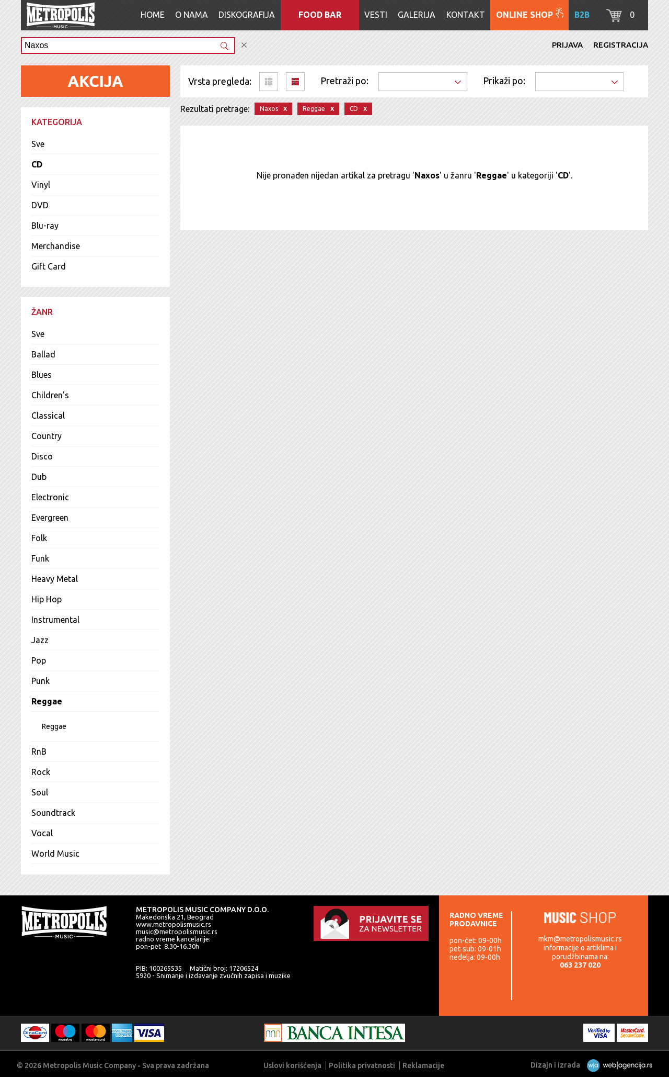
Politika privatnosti (362, 1065)
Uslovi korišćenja (292, 1065)
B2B (582, 14)
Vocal (42, 833)
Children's (50, 395)
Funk (40, 558)
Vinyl (40, 184)
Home (153, 14)
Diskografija (246, 14)
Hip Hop (46, 599)
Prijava (567, 44)
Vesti (375, 14)
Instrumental (55, 619)
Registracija (620, 44)
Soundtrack (53, 812)
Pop (38, 660)
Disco (42, 456)
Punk (40, 681)
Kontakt (465, 14)
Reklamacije (423, 1065)
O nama (191, 14)
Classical (48, 415)
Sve (37, 144)
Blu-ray (45, 225)
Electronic (50, 497)
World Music (55, 853)
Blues (41, 374)
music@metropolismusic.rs (176, 931)
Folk (39, 538)
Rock (40, 772)
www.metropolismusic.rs (173, 924)
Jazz (40, 640)
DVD (40, 205)
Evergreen (49, 517)
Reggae (46, 701)
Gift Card (48, 266)
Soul (39, 792)
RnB (39, 751)
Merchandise (55, 246)
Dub (39, 476)
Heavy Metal (54, 579)
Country (46, 436)
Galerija (416, 14)
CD (36, 164)
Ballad (43, 354)
